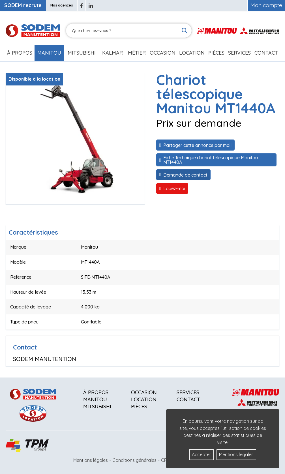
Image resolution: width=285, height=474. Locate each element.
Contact (266, 53)
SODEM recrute (23, 5)
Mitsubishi (82, 53)
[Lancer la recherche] (184, 30)
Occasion (162, 53)
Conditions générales (134, 460)
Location (192, 53)
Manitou (49, 53)
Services (188, 392)
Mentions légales (90, 460)
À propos (95, 392)
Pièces (139, 406)
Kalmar (112, 53)
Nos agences (61, 5)
